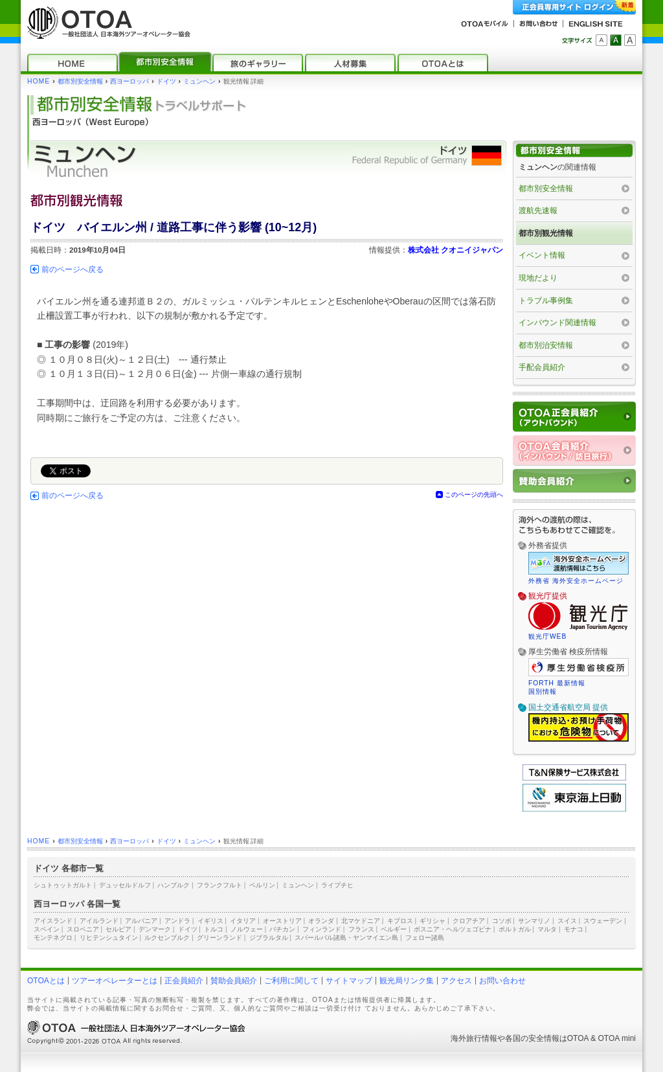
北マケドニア (360, 920)
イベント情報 (542, 255)
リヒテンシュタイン (109, 937)
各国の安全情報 (532, 1038)
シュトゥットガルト (63, 885)
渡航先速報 (538, 210)
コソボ (501, 920)
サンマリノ (534, 920)
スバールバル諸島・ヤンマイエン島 (346, 937)
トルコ (213, 929)
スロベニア (83, 929)
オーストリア (282, 920)
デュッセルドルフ (125, 885)
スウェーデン (602, 920)
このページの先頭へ (474, 494)
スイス (567, 920)
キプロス (400, 920)
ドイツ (166, 81)
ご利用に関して (291, 980)
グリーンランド (219, 937)
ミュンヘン (199, 81)
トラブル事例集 (546, 300)
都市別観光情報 (546, 233)
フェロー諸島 (424, 937)
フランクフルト (219, 885)
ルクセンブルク (167, 937)
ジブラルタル (268, 937)
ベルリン (262, 885)
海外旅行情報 (474, 1038)
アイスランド (53, 920)
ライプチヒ (337, 885)
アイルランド (99, 920)
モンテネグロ (53, 937)
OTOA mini (617, 1038)
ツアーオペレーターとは (114, 980)
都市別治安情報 (546, 345)
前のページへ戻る (72, 269)
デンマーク (155, 929)
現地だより (538, 277)
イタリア (243, 920)
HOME (38, 81)
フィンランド (321, 929)
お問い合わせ (502, 980)
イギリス (210, 920)
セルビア (118, 929)
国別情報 (542, 691)
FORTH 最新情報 (556, 683)
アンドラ (177, 920)
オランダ (321, 920)
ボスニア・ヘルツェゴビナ (452, 929)
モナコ (573, 929)
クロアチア (469, 920)
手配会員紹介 (542, 367)
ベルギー (394, 929)
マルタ (547, 929)
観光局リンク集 (406, 980)
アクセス (456, 980)
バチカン (282, 929)
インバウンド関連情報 (557, 322)
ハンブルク (173, 885)
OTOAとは (46, 980)
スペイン (47, 929)
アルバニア (141, 920)
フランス (361, 929)
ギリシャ (432, 920)
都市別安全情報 (80, 81)
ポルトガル (515, 929)
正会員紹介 (183, 980)
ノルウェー (246, 929)
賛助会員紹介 (233, 980)
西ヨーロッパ (129, 81)
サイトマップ (349, 980)
